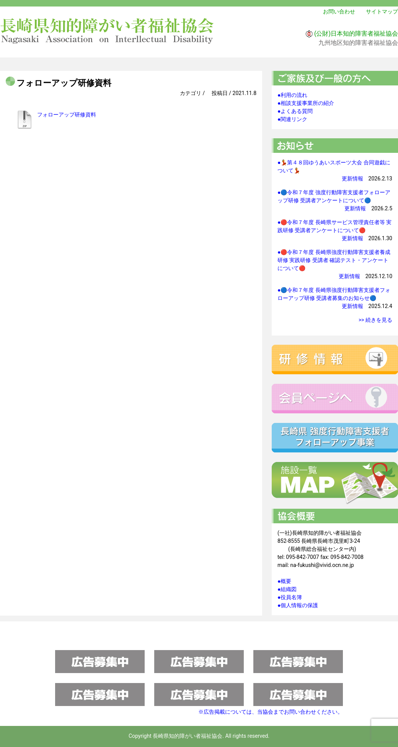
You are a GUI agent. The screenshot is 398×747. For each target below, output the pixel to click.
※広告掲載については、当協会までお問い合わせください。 (270, 712)
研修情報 (335, 359)
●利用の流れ (292, 95)
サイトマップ (382, 11)
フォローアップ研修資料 (66, 114)
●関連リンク (292, 119)
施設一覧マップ (335, 483)
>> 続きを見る (375, 320)
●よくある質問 (295, 111)
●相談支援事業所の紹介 (305, 103)
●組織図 (287, 589)
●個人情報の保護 (297, 605)
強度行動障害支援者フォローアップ (335, 437)
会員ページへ (335, 398)
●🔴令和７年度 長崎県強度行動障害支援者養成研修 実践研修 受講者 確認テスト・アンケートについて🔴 (333, 260)
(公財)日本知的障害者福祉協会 (356, 33)
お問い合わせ (339, 11)
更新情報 (352, 178)
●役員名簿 (289, 597)
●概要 (284, 581)
